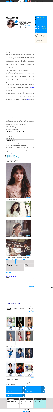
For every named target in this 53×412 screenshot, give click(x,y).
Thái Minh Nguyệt (20, 329)
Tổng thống (29, 347)
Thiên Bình (13, 390)
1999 (43, 14)
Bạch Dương (13, 394)
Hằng (39, 392)
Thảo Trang (36, 32)
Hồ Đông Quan (37, 38)
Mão (21, 394)
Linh (43, 388)
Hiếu (43, 390)
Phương (36, 394)
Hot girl (35, 1)
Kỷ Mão (41, 20)
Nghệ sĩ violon (10, 347)
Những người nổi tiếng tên (11, 143)
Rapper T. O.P (32, 78)
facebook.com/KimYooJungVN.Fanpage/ (27, 22)
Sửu (25, 392)
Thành (35, 388)
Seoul (10, 348)
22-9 (26, 19)
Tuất (25, 390)
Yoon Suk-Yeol (29, 346)
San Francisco (20, 316)
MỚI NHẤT (44, 1)
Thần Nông (17, 390)
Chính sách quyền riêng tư (26, 407)
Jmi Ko (10, 346)
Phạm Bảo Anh (29, 329)
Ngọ (21, 388)
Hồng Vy (42, 37)
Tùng (39, 388)
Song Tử (8, 388)
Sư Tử (16, 388)
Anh (43, 392)
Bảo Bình (16, 392)
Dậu (21, 390)
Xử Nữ (43, 22)
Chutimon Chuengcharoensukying (11, 329)
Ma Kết (12, 392)
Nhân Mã (8, 392)
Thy (43, 394)
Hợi (29, 390)
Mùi (25, 388)
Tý (21, 392)
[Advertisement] (26, 8)
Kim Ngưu (16, 394)
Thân (30, 388)
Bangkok (11, 331)
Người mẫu (41, 1)
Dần (29, 392)
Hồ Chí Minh (20, 331)
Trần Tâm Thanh (43, 31)
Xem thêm (32, 364)
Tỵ (29, 394)
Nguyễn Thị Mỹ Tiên (43, 32)
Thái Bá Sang (43, 36)
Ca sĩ (32, 1)
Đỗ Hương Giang (37, 37)
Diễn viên (38, 1)
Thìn (25, 394)
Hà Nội (10, 316)
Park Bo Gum (28, 90)
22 (40, 14)
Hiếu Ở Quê (36, 31)
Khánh (40, 394)
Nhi (35, 392)
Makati (29, 316)
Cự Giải (12, 388)
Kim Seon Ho (20, 346)
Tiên (39, 390)
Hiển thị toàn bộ (31, 298)
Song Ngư (8, 394)
